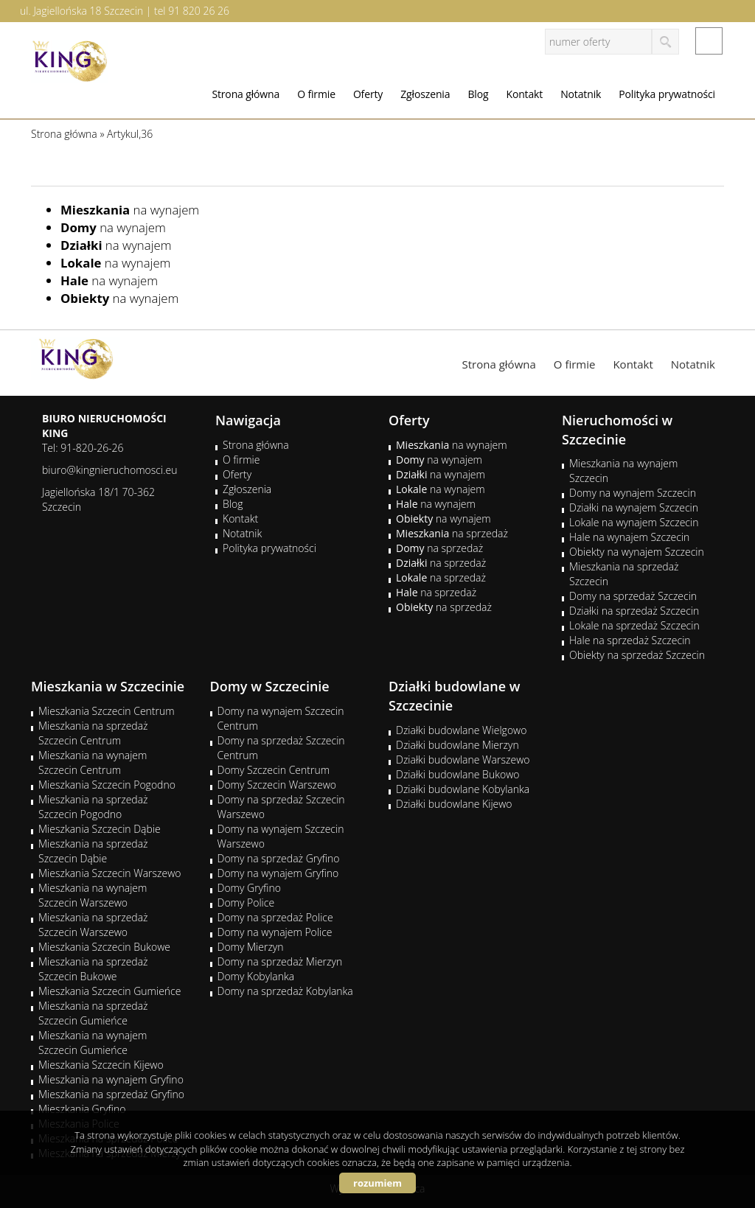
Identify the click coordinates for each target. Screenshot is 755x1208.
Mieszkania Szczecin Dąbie (99, 829)
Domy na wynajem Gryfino (278, 873)
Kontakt (524, 94)
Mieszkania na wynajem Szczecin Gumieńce (92, 1042)
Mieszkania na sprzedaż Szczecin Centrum (93, 733)
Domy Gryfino (249, 888)
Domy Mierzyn (251, 947)
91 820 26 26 (198, 11)
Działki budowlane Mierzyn (457, 745)
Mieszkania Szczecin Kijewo (101, 1065)
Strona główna (245, 94)
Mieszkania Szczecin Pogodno (106, 785)
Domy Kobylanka (256, 976)
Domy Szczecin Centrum (274, 770)
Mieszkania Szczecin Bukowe (104, 947)
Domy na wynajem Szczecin (632, 493)
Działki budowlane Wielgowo (461, 730)
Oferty (368, 94)
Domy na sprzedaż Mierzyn (280, 961)
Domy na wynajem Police (275, 932)
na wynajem (129, 209)
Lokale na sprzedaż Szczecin (634, 625)
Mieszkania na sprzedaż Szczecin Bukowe (93, 968)
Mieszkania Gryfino (81, 1109)
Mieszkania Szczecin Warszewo (109, 873)
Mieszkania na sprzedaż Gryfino (111, 1094)
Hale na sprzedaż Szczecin (630, 640)
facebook (709, 41)
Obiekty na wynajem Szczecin (636, 552)
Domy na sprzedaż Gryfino (279, 858)
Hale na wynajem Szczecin (629, 537)
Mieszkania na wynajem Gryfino (111, 1079)
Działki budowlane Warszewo (462, 760)
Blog (477, 94)
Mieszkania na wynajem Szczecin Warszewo (92, 895)
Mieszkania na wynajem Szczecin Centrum (92, 762)
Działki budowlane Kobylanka (462, 789)
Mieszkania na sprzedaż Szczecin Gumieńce (93, 1013)
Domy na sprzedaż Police (275, 917)
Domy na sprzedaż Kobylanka (285, 991)
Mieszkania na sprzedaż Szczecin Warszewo (93, 924)
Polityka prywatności (667, 94)
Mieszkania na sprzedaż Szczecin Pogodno (93, 806)
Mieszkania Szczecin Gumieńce (109, 991)
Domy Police (246, 902)
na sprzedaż (452, 533)
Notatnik (580, 94)
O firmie (316, 94)
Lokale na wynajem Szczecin (633, 522)
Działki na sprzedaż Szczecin (634, 611)
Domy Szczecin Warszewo (277, 785)
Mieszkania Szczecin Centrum (106, 711)
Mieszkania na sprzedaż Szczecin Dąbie (93, 851)
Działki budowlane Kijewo (454, 804)
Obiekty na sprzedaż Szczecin (637, 655)
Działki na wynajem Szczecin (633, 507)
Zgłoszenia (425, 94)
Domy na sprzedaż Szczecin (633, 596)
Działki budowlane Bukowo (457, 774)
